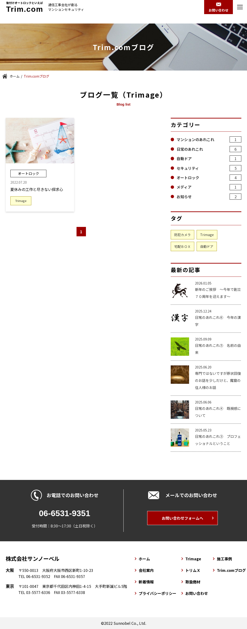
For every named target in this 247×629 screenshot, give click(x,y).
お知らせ (209, 197)
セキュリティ (209, 168)
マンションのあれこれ (209, 139)
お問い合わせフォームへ (182, 518)
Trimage (207, 234)
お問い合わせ (196, 593)
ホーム (15, 76)
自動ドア (209, 158)
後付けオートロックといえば (24, 7)
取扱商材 (192, 582)
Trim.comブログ (231, 570)
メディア (209, 187)
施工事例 (224, 559)
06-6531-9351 (64, 513)
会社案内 (146, 570)
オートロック (209, 177)
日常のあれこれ (209, 149)
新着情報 (146, 582)
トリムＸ (192, 570)
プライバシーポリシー (157, 593)
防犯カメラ (182, 234)
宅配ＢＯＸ (182, 246)
